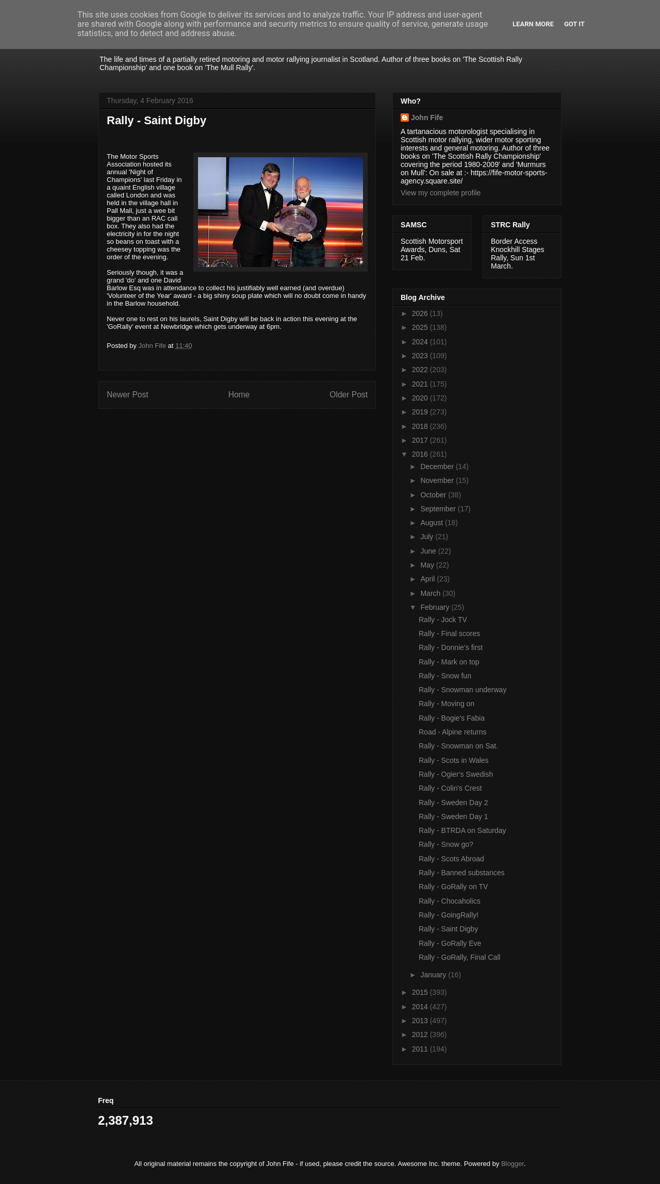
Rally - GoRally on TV (453, 886)
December (437, 466)
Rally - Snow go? (446, 844)
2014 (421, 1007)
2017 (421, 440)
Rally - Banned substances (462, 873)
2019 (421, 412)
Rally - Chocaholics (450, 901)
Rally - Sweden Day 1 (453, 816)
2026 (421, 313)
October (434, 495)
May (428, 565)
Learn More (533, 24)
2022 (421, 369)
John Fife (427, 117)
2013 (421, 1020)
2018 (421, 426)
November (437, 480)
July (427, 536)
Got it (574, 24)
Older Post (348, 394)
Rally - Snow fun (445, 676)
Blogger (512, 1164)
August (432, 523)
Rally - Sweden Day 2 (453, 802)
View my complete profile (441, 193)
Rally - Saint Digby (448, 929)
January (434, 975)
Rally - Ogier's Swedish (456, 774)
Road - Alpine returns (453, 732)
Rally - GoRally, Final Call (459, 957)
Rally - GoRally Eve (450, 943)
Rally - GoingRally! (448, 915)
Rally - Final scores (449, 633)
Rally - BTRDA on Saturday (462, 830)
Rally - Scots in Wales (454, 760)
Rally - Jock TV (443, 619)
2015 (421, 992)
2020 (421, 398)
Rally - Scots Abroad (451, 859)
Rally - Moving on (446, 703)
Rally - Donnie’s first (451, 647)
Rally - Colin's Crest (450, 788)
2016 (421, 454)
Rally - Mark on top (449, 662)
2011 (421, 1049)
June (429, 551)
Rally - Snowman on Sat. (458, 746)
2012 (421, 1034)
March (431, 593)
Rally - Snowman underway (462, 690)
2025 (421, 327)
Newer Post (127, 394)
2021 (421, 384)
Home (239, 394)
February (435, 607)
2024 (421, 342)
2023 (421, 356)
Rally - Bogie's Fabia (452, 718)
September (438, 509)
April (428, 579)
